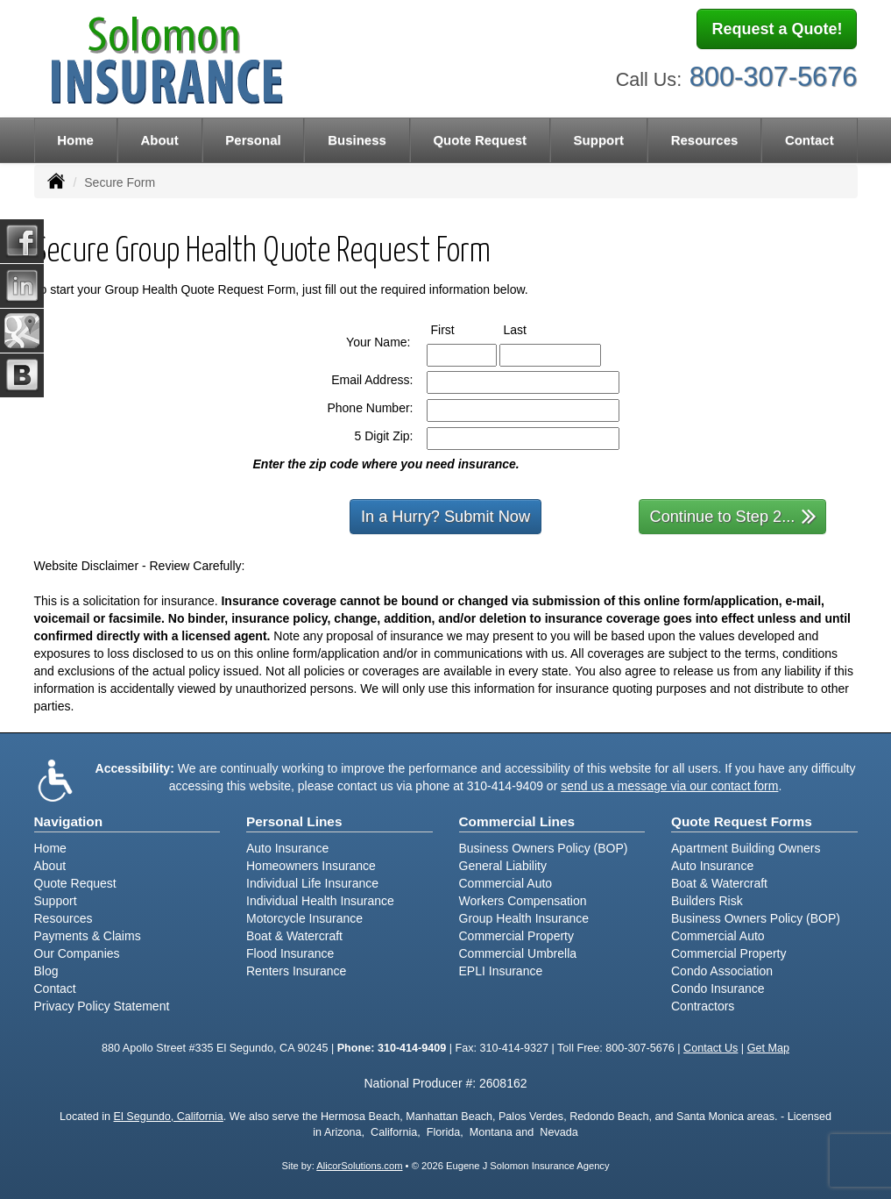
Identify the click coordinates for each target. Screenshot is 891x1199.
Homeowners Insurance (311, 866)
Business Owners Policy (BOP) (543, 848)
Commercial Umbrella (518, 953)
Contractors (702, 1006)
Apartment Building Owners (745, 848)
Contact (809, 139)
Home (75, 139)
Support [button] (599, 139)
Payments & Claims (87, 936)
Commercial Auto (506, 883)
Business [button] (357, 139)
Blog (46, 971)
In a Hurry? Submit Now (445, 516)
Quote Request (75, 883)
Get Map (768, 1048)
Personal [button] (252, 139)
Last (531, 329)
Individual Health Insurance (320, 901)
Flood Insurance (290, 953)
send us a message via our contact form (669, 786)
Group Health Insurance (524, 918)
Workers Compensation (523, 901)
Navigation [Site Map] (68, 821)
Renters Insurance (296, 971)
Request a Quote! (776, 29)
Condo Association (722, 971)
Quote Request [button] (480, 139)
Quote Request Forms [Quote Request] (741, 821)
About (159, 139)
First (459, 329)
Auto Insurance (287, 848)
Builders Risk (707, 901)
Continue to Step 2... (733, 515)
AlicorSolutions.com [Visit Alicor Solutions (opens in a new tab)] (359, 1165)
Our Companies (77, 953)
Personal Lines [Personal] (294, 821)
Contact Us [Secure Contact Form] (710, 1048)
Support (55, 901)
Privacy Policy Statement (102, 1006)
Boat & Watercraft (294, 936)
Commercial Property (516, 936)
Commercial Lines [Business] (517, 821)
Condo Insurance (718, 988)
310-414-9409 (505, 786)
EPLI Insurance (501, 971)
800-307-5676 (773, 76)
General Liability (503, 866)
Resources (63, 918)
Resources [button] (705, 139)
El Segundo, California (168, 1116)
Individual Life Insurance (312, 883)
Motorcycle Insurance (304, 918)
